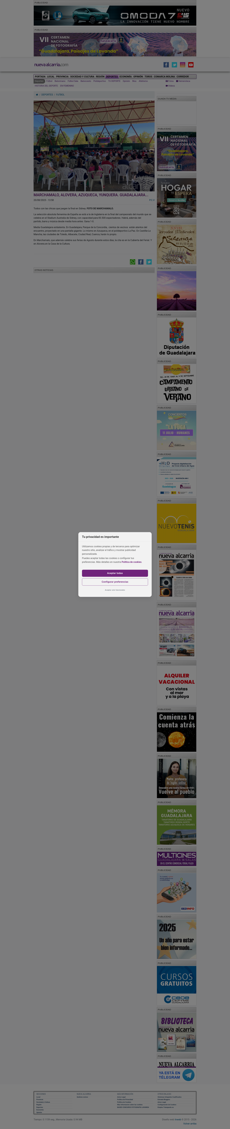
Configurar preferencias (115, 581)
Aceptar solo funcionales (115, 590)
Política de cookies (132, 562)
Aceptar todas (115, 573)
